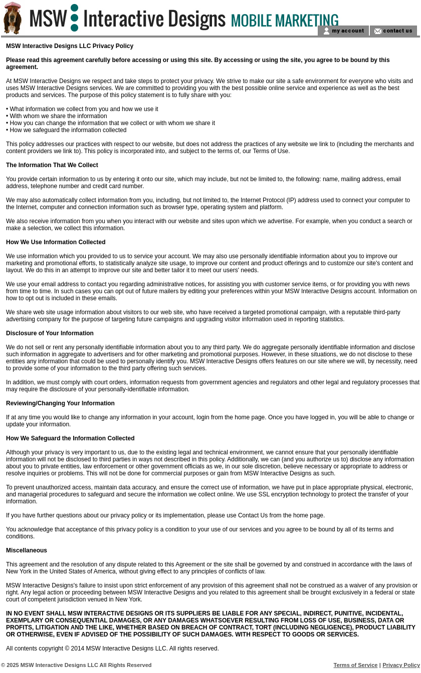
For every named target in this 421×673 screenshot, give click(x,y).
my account (347, 30)
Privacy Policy (401, 665)
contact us (396, 30)
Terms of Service (356, 665)
